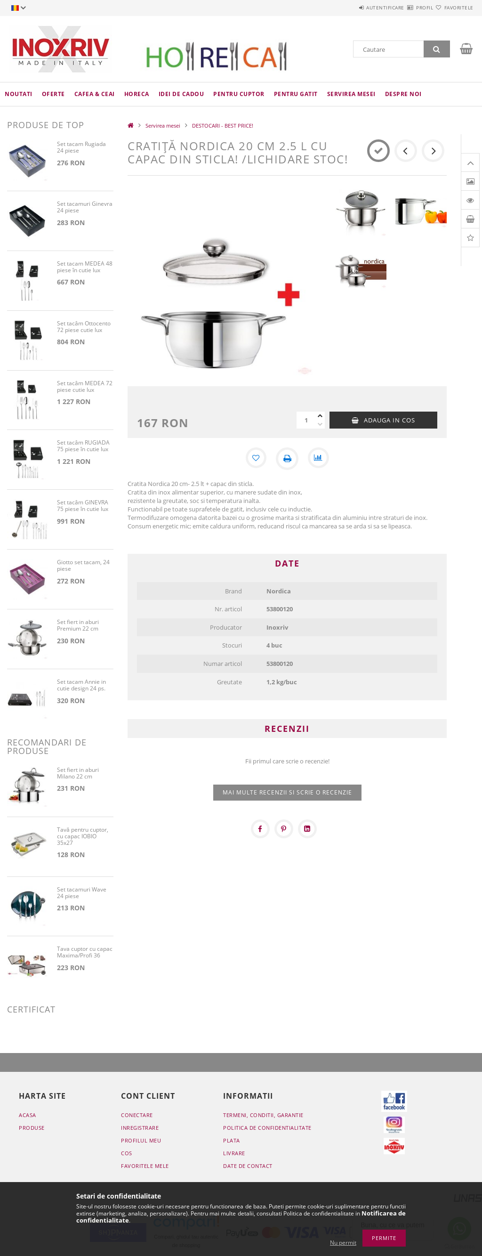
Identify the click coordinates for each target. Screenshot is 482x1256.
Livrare (234, 1153)
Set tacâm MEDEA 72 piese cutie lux (84, 387)
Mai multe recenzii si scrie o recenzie (287, 792)
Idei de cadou (181, 94)
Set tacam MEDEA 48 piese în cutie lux (84, 267)
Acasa (27, 1114)
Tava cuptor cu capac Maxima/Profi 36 (84, 952)
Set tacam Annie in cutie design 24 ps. (81, 685)
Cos (126, 1153)
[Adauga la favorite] (255, 458)
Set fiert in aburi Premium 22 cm (78, 625)
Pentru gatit (296, 94)
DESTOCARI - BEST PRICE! (222, 125)
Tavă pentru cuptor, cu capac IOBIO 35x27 (82, 837)
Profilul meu (141, 1140)
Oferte (53, 94)
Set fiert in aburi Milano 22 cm (78, 773)
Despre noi (403, 94)
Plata (231, 1140)
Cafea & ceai (94, 94)
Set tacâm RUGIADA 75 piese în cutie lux (83, 446)
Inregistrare (140, 1127)
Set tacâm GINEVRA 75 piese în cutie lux (82, 506)
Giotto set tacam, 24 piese (83, 566)
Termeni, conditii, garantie (263, 1114)
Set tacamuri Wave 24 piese (81, 893)
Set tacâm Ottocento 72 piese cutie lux (84, 327)
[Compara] (319, 458)
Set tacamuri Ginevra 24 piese (84, 207)
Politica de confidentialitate (267, 1127)
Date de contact (248, 1165)
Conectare (137, 1114)
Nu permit (343, 1243)
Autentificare (357, 7)
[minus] (320, 424)
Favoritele (453, 7)
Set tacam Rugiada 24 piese (81, 147)
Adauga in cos (389, 420)
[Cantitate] (306, 420)
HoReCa (136, 94)
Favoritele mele (145, 1165)
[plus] (320, 416)
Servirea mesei (351, 94)
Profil (407, 7)
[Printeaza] (287, 458)
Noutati (18, 94)
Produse (32, 1127)
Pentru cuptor (239, 94)
